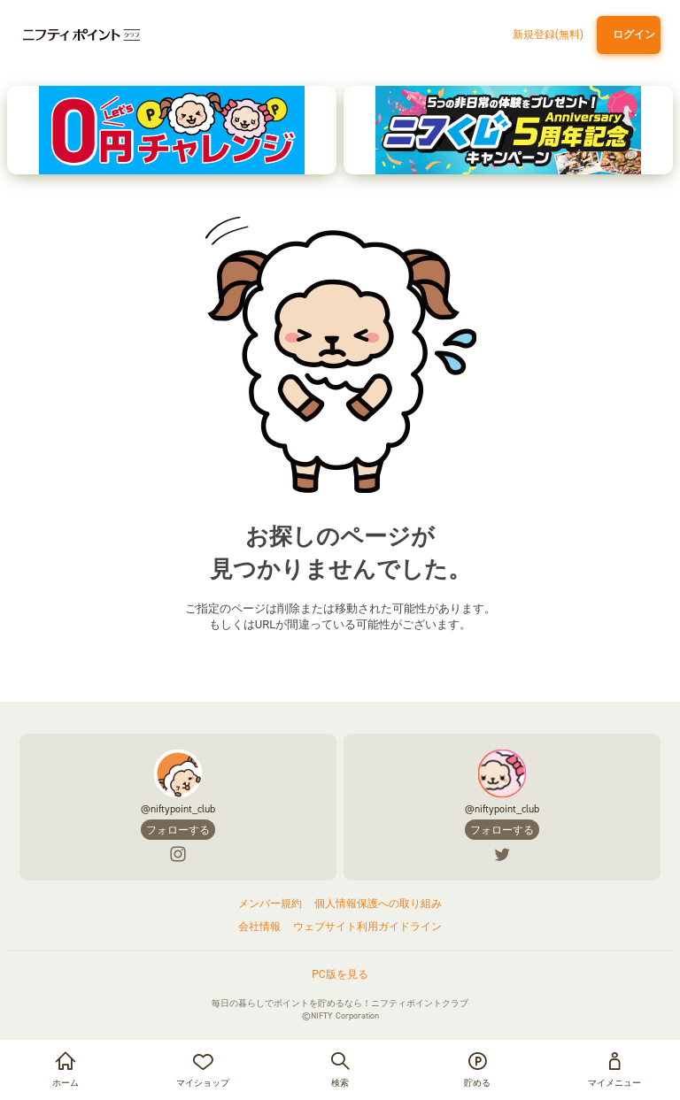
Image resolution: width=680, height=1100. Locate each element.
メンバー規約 (270, 903)
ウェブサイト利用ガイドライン (367, 926)
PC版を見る (339, 974)
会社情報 (259, 926)
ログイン (631, 34)
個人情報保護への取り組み (378, 903)
